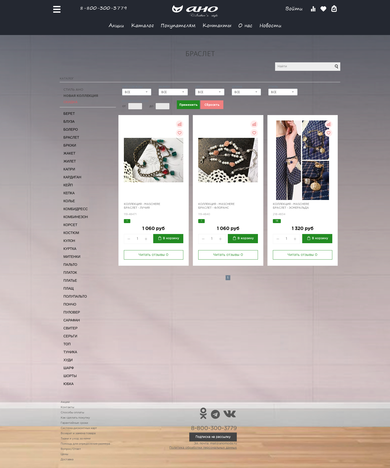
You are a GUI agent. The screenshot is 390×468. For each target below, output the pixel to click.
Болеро (70, 129)
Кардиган (72, 177)
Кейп (68, 185)
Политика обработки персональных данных (203, 447)
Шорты (70, 376)
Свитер (70, 328)
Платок (70, 272)
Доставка (67, 459)
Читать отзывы (153, 254)
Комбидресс (75, 209)
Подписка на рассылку (213, 436)
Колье (69, 201)
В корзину (171, 238)
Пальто (70, 265)
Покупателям (178, 25)
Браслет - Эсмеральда (291, 208)
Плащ (68, 288)
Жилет (69, 161)
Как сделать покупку (75, 418)
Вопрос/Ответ (71, 449)
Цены (64, 454)
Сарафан (71, 320)
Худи (68, 360)
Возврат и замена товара (78, 433)
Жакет (69, 153)
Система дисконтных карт (79, 428)
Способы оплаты (72, 412)
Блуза (69, 121)
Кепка (69, 193)
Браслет (71, 137)
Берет (69, 114)
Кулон (69, 241)
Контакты (216, 25)
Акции (116, 25)
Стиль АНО (73, 89)
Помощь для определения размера (85, 444)
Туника (70, 352)
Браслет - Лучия (137, 208)
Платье (70, 280)
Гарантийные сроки (74, 423)
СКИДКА (70, 102)
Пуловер (71, 312)
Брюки (69, 145)
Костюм (71, 233)
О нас (245, 25)
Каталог (142, 25)
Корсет (70, 225)
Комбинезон (75, 217)
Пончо (69, 304)
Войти (294, 8)
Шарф (68, 368)
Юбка (68, 384)
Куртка (69, 249)
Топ (67, 344)
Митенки (71, 257)
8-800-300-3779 (103, 8)
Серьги (70, 336)
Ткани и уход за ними (76, 438)
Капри (69, 169)
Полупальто (75, 296)
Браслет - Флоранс (213, 208)
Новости (270, 25)
